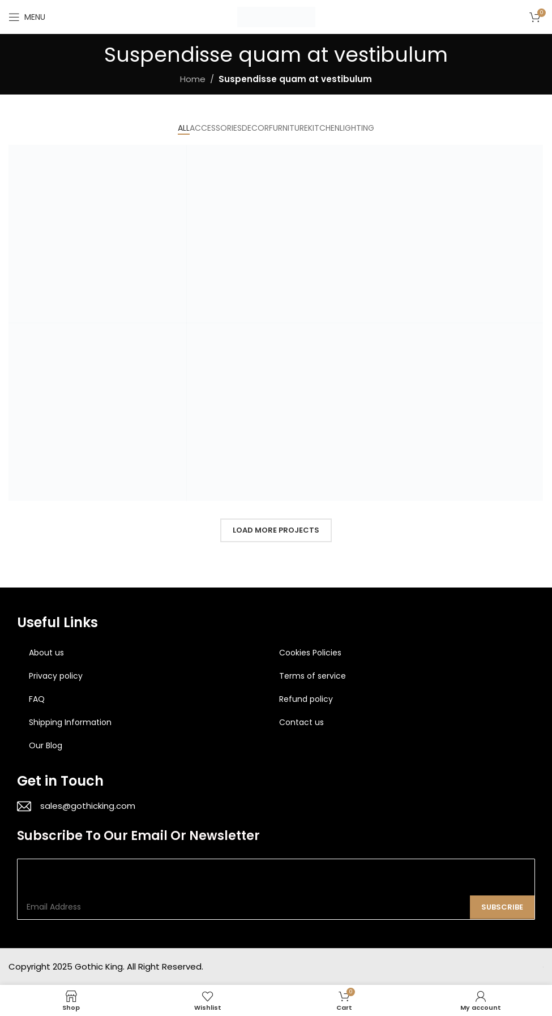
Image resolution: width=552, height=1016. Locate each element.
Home (193, 79)
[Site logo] (276, 16)
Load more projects (276, 530)
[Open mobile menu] (27, 17)
